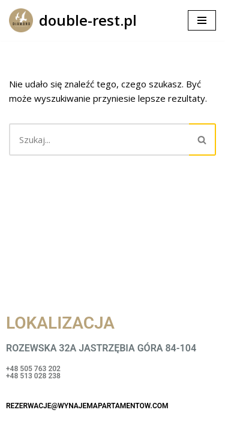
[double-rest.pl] (73, 20)
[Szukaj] (99, 139)
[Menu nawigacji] (202, 20)
